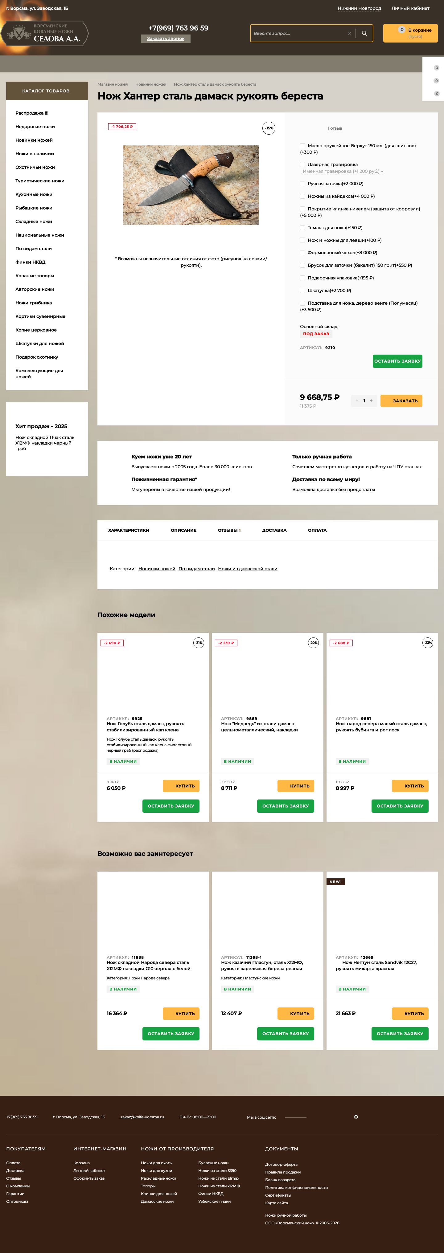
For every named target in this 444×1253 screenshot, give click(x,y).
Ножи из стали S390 (217, 1170)
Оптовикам (17, 1201)
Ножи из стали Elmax (218, 1178)
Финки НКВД (211, 1193)
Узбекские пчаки (214, 1201)
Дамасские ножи (157, 1201)
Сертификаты (278, 1195)
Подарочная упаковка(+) (337, 278)
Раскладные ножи (158, 1178)
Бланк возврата (280, 1180)
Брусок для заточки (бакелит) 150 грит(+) (356, 265)
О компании (18, 1186)
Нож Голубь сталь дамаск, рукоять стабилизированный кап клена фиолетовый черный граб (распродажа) (153, 730)
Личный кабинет (89, 1170)
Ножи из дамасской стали (248, 569)
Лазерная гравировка (329, 164)
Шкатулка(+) (325, 290)
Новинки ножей (150, 84)
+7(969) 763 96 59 (178, 28)
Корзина (81, 1163)
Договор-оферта (281, 1164)
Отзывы (13, 1178)
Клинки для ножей (159, 1193)
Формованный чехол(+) (338, 252)
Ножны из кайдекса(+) (337, 196)
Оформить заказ (89, 1178)
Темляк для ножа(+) (331, 227)
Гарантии (15, 1193)
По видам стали (197, 569)
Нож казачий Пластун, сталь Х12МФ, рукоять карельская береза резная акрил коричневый (262, 969)
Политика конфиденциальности (296, 1187)
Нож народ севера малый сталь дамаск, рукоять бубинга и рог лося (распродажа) (381, 730)
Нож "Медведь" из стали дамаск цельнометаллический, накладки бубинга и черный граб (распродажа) (264, 730)
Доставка (15, 1170)
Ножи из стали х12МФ (219, 1186)
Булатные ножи (213, 1163)
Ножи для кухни (156, 1170)
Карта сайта (276, 1203)
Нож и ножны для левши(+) (341, 240)
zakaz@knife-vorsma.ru (142, 1117)
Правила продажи (283, 1172)
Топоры (148, 1186)
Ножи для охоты (156, 1163)
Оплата (13, 1163)
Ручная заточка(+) (332, 183)
